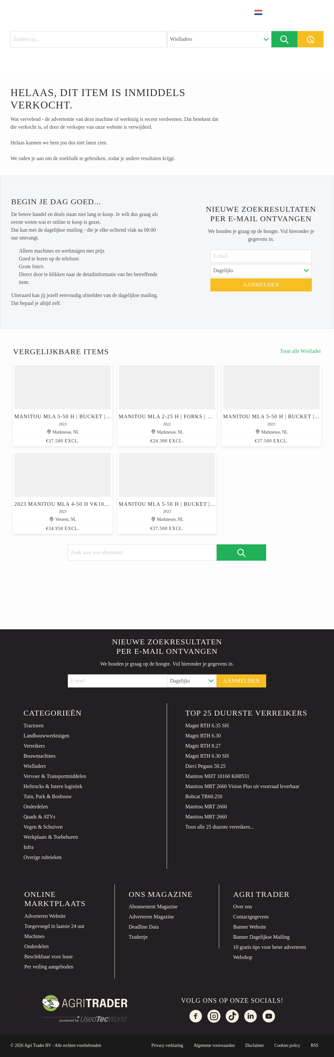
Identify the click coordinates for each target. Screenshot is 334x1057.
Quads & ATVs (39, 816)
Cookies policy (287, 1045)
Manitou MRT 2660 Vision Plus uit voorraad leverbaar (242, 786)
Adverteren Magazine (151, 916)
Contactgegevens (251, 916)
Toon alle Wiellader (300, 351)
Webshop (242, 957)
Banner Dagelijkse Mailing (261, 937)
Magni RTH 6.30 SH (207, 756)
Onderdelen (35, 806)
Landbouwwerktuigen (46, 735)
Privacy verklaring (167, 1045)
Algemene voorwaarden (214, 1045)
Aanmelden (261, 285)
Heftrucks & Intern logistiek (53, 786)
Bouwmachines (39, 756)
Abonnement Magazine (153, 906)
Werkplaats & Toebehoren (50, 837)
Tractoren (33, 725)
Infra (28, 847)
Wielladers (34, 766)
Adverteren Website (45, 916)
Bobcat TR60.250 (203, 796)
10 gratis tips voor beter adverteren (269, 947)
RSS (314, 1045)
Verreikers (34, 746)
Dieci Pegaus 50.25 (205, 766)
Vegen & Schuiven (43, 827)
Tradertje (138, 937)
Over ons (242, 906)
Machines (34, 936)
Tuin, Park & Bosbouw (47, 796)
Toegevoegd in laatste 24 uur (54, 926)
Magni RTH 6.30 (203, 735)
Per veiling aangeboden (48, 966)
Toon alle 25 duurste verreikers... (219, 827)
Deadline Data (144, 927)
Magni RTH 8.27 (203, 746)
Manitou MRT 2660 (206, 806)
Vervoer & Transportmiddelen (54, 776)
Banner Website (249, 927)
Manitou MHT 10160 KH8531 (217, 776)
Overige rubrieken (42, 857)
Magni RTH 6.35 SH (207, 725)
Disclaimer (254, 1045)
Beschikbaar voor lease (48, 956)
